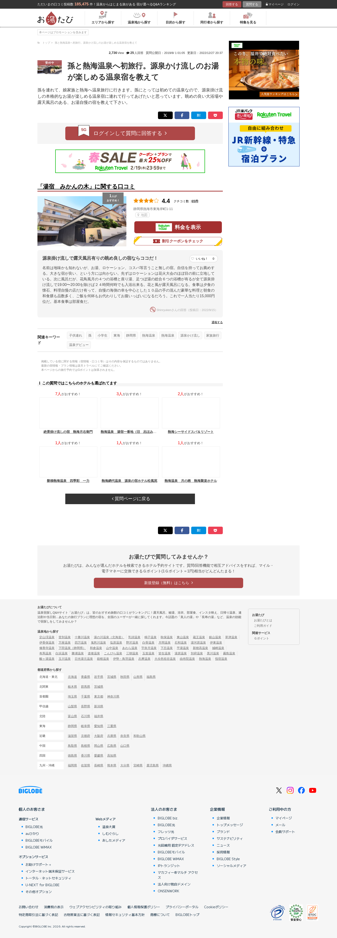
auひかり (32, 833)
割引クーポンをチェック (178, 241)
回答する (232, 4)
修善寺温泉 (47, 648)
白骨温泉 (148, 642)
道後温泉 (94, 653)
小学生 (102, 335)
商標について (160, 914)
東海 (117, 335)
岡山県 (98, 745)
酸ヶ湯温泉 (47, 658)
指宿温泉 (221, 658)
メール (280, 824)
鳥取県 (72, 745)
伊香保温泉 (47, 642)
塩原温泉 (116, 642)
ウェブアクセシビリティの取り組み (95, 906)
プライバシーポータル (182, 906)
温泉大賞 (108, 826)
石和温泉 (181, 642)
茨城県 (98, 686)
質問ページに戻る (131, 498)
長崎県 (98, 765)
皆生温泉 (164, 653)
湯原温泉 (181, 653)
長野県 (85, 706)
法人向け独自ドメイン (174, 884)
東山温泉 (183, 637)
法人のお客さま (164, 809)
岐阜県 (85, 726)
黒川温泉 (213, 653)
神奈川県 (113, 696)
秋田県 (124, 677)
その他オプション (39, 891)
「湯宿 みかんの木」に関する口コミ (86, 186)
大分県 (124, 765)
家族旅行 (212, 335)
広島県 (111, 745)
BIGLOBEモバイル (39, 840)
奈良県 (124, 736)
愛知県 (98, 726)
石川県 (85, 716)
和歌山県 (139, 736)
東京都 (98, 696)
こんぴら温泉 (113, 653)
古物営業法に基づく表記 (82, 914)
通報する (217, 322)
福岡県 (72, 765)
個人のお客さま (32, 809)
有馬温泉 (45, 653)
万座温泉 (65, 642)
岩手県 (98, 677)
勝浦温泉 (78, 653)
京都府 (85, 736)
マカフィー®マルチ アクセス (178, 875)
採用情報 (223, 852)
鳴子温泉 (150, 637)
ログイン (293, 4)
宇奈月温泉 (149, 648)
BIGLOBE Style (228, 858)
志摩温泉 (144, 658)
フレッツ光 (166, 831)
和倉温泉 (96, 648)
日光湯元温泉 (84, 658)
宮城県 (111, 677)
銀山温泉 (215, 637)
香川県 (85, 755)
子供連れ (75, 335)
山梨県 (72, 706)
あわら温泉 (129, 648)
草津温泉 (231, 637)
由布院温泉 (187, 658)
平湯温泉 (183, 648)
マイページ (275, 4)
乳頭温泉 (134, 637)
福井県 (98, 716)
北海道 (72, 677)
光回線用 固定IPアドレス (176, 845)
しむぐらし (110, 833)
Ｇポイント (261, 638)
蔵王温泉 (199, 637)
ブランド (223, 831)
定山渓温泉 (47, 637)
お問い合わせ (28, 906)
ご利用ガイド (263, 625)
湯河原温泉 (198, 642)
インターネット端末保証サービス (50, 871)
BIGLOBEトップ (187, 914)
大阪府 (98, 736)
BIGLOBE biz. (168, 818)
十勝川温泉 (82, 637)
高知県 (111, 755)
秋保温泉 (167, 637)
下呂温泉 (167, 648)
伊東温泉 (216, 642)
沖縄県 (167, 765)
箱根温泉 (103, 658)
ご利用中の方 (280, 809)
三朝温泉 (132, 653)
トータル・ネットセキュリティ (48, 878)
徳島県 (72, 755)
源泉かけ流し (190, 335)
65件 (194, 201)
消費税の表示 (54, 906)
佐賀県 (85, 765)
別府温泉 (197, 653)
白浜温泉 (61, 653)
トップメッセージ (230, 824)
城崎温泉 (218, 648)
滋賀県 (72, 736)
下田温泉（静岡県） (72, 648)
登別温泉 (65, 637)
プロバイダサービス (172, 838)
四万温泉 (81, 642)
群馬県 (85, 686)
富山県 (72, 716)
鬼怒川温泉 (98, 642)
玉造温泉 (148, 653)
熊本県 (111, 765)
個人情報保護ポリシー (143, 906)
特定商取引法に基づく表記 (38, 914)
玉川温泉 (65, 658)
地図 (142, 215)
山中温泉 (112, 648)
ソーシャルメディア (231, 865)
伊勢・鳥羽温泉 (123, 658)
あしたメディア (113, 840)
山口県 (124, 745)
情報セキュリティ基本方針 (125, 914)
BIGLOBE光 (34, 826)
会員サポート (285, 831)
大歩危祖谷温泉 (165, 658)
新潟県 (98, 706)
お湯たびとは (263, 620)
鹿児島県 (153, 765)
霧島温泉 (229, 653)
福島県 (151, 677)
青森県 (85, 677)
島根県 (85, 745)
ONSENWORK (168, 891)
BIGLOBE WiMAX (39, 847)
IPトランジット (169, 865)
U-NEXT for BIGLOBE (42, 884)
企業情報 (217, 809)
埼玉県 (72, 696)
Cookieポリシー (216, 906)
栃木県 (72, 686)
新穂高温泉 (200, 648)
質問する (252, 4)
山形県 (138, 677)
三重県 (111, 726)
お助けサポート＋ (39, 864)
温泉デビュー (79, 345)
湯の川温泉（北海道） (109, 637)
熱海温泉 (148, 335)
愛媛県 (98, 755)
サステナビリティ (230, 838)
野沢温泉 (132, 642)
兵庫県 (111, 736)
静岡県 (131, 335)
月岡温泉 (164, 642)
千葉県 (85, 696)
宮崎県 (138, 765)
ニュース (223, 845)
